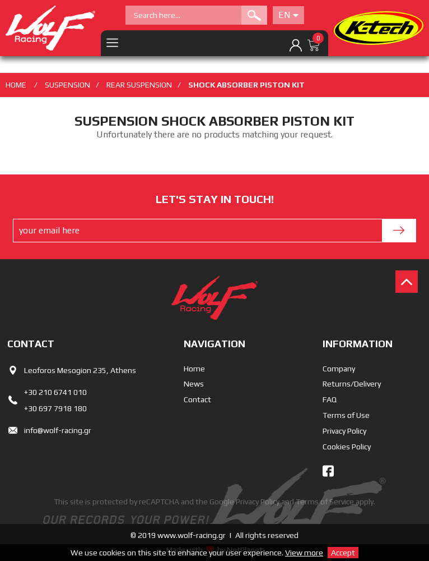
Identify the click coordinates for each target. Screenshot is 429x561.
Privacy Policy (344, 430)
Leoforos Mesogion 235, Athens (80, 370)
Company (339, 368)
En (288, 15)
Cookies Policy (347, 446)
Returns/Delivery (352, 383)
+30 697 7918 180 (55, 408)
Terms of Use (346, 415)
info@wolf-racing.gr (57, 430)
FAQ (330, 399)
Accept (343, 552)
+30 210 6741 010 (55, 392)
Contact (197, 399)
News (194, 383)
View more (304, 552)
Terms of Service (325, 501)
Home (194, 368)
